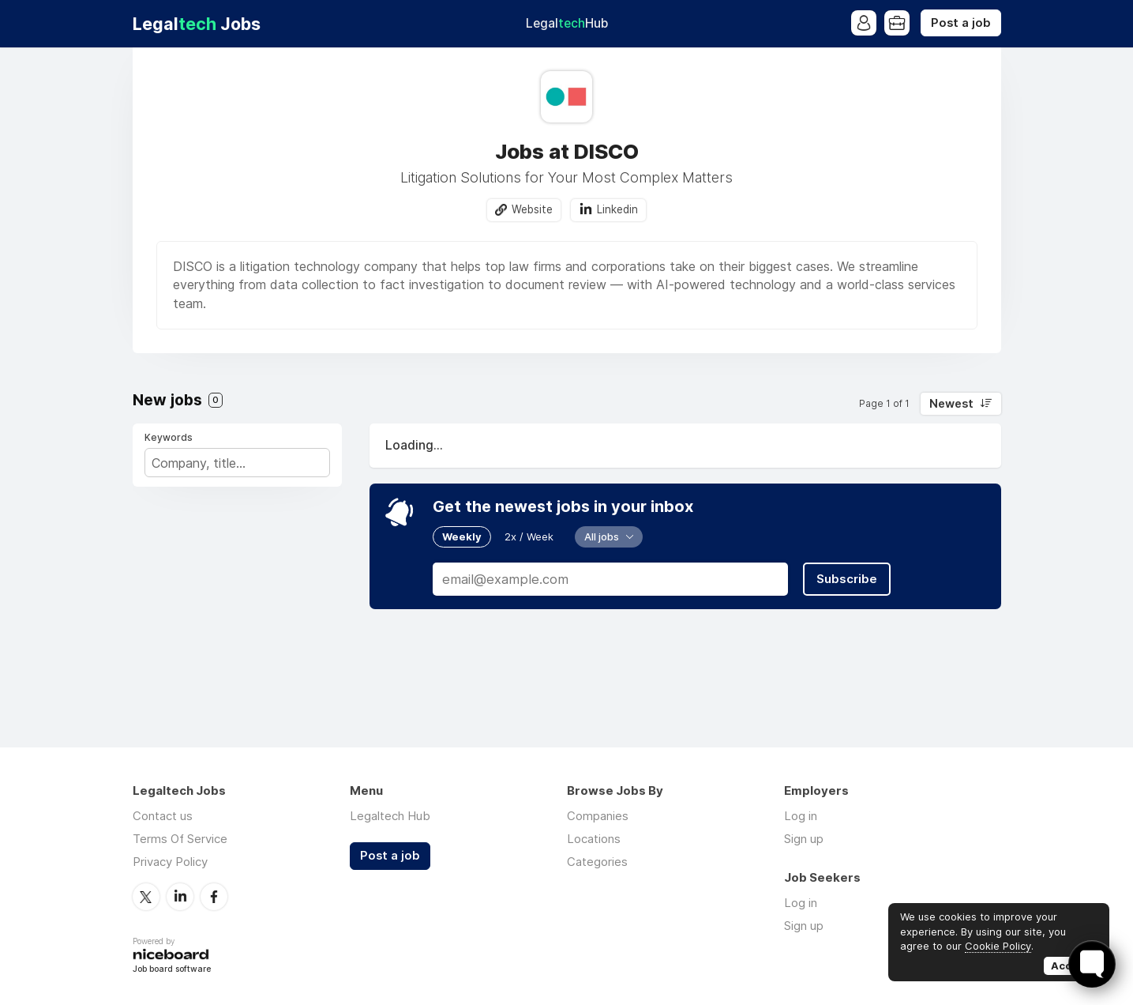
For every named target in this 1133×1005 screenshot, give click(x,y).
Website (532, 209)
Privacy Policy (170, 861)
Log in (800, 815)
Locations (594, 838)
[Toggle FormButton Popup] (1092, 964)
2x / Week (529, 536)
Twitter (146, 896)
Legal (567, 23)
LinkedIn (180, 896)
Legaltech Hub (390, 815)
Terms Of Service (180, 838)
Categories (597, 861)
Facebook (214, 896)
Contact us (163, 815)
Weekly (462, 536)
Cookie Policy (998, 945)
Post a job (961, 23)
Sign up (803, 838)
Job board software (172, 969)
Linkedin (617, 209)
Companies (597, 815)
